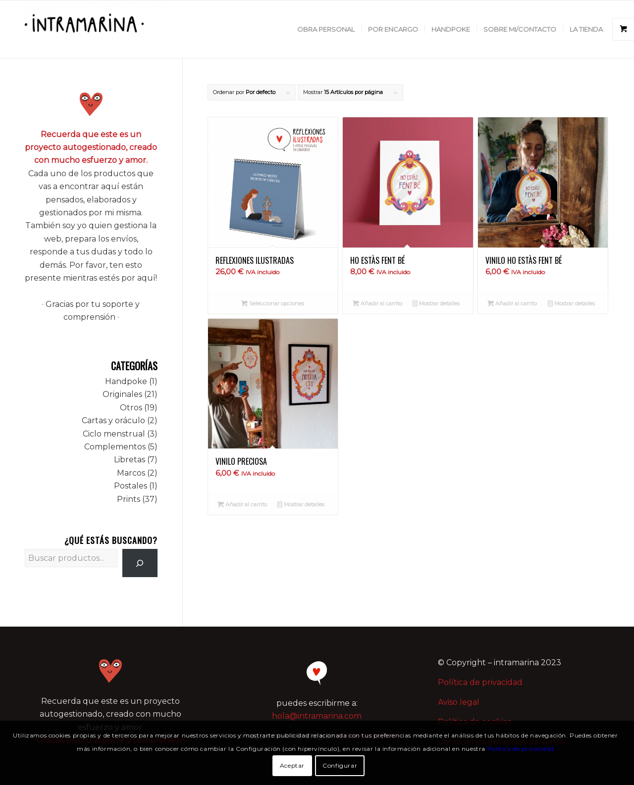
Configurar (339, 765)
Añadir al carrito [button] (377, 303)
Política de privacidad (480, 682)
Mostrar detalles (436, 303)
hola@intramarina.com (317, 716)
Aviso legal (458, 702)
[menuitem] (326, 29)
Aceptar (292, 765)
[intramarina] (99, 29)
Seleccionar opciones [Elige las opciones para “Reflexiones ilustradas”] (272, 303)
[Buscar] (140, 563)
